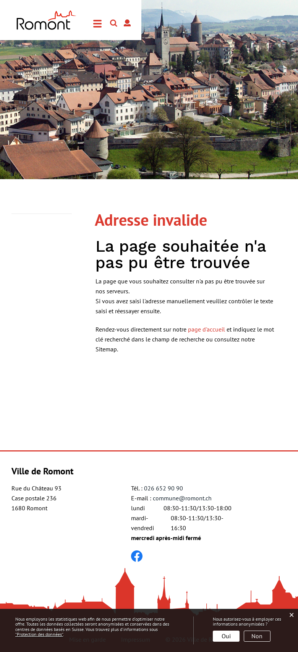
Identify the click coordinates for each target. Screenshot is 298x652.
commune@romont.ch (182, 498)
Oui (226, 636)
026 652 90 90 (163, 488)
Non (256, 636)
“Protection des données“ (39, 634)
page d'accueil (206, 329)
